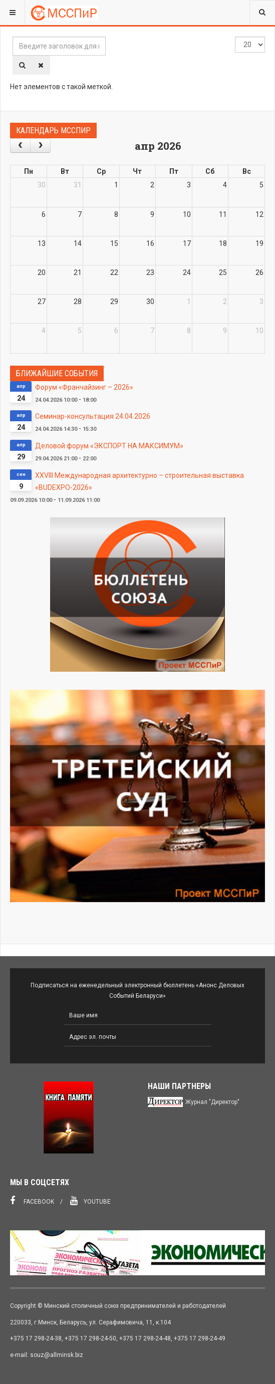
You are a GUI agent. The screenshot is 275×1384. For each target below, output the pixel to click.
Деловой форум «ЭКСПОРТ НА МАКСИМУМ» (109, 446)
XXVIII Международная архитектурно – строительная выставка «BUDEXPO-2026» (139, 481)
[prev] (20, 145)
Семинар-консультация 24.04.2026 (92, 416)
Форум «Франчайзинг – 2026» (84, 387)
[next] (40, 145)
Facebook (32, 1200)
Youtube (90, 1200)
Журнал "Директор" (212, 1101)
